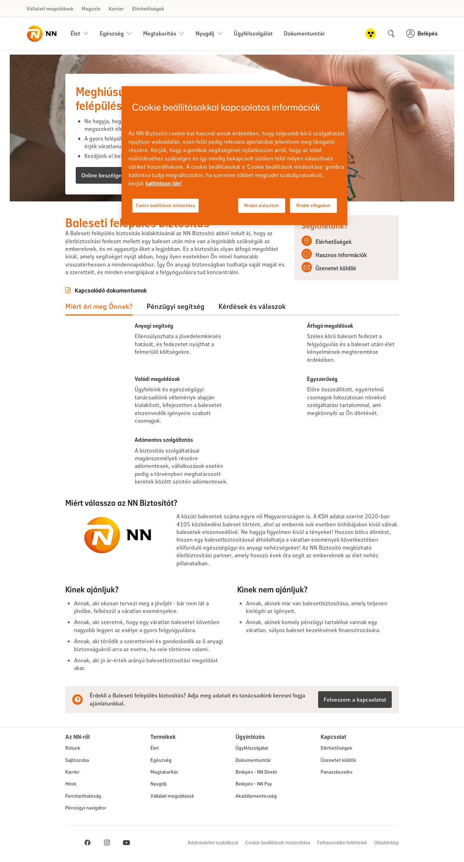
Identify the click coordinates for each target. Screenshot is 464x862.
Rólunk (72, 747)
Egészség (161, 760)
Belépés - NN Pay (253, 783)
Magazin (91, 8)
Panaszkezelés (337, 771)
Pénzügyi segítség (176, 306)
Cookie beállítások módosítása (277, 842)
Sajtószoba (77, 760)
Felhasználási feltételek (342, 842)
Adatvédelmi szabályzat (213, 842)
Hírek (70, 783)
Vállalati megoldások (49, 8)
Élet (154, 747)
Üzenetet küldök (335, 268)
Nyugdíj (158, 783)
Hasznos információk (341, 254)
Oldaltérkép (386, 842)
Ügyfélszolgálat (253, 33)
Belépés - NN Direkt (256, 771)
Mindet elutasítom (261, 205)
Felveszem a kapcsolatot (355, 699)
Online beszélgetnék (106, 175)
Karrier (116, 8)
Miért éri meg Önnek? (99, 306)
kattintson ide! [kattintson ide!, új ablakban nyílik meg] (164, 183)
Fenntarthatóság (83, 795)
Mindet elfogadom (313, 205)
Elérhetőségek (148, 8)
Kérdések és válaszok (251, 306)
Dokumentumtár (304, 33)
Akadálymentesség (256, 795)
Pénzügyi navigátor (85, 807)
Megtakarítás (164, 771)
